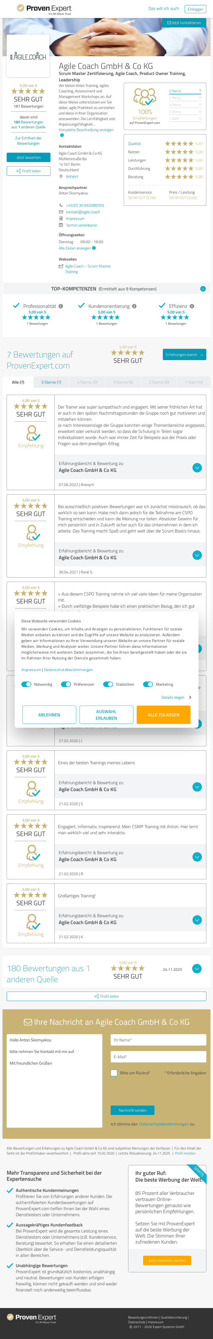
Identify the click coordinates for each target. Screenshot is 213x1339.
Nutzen (134, 151)
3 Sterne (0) (123, 382)
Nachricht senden (132, 1110)
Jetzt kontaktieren (184, 22)
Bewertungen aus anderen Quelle (28, 124)
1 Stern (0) (194, 382)
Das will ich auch (163, 8)
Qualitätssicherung (174, 1317)
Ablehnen (49, 714)
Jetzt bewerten (28, 157)
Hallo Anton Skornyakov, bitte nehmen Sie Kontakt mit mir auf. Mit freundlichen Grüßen (54, 1081)
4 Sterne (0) (87, 382)
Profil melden (185, 1153)
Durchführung (139, 168)
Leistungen (137, 160)
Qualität (134, 143)
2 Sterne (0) (159, 382)
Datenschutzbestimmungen (69, 669)
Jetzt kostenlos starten (167, 1260)
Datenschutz (136, 1322)
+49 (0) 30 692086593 (85, 205)
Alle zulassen (163, 714)
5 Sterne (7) (51, 382)
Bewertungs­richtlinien (143, 1317)
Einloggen (195, 9)
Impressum (32, 669)
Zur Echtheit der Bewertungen (28, 140)
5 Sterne (175, 91)
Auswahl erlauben (106, 714)
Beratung (135, 176)
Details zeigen (171, 697)
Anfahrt (72, 176)
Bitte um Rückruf (134, 1073)
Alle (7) (18, 382)
